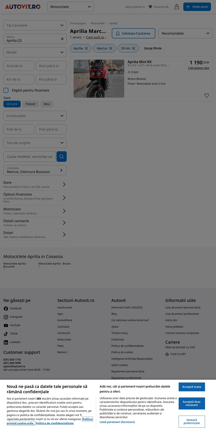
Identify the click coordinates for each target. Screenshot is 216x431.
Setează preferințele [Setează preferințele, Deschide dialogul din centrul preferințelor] (192, 421)
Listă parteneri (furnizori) (117, 422)
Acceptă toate (191, 387)
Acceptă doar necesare (192, 403)
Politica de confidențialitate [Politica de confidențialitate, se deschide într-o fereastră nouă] (55, 423)
